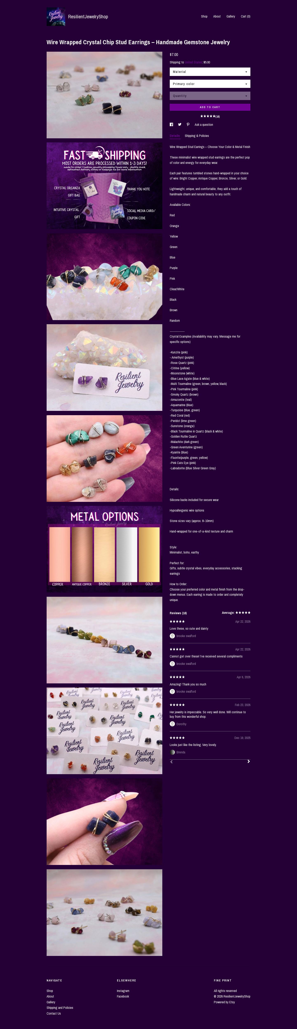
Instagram (123, 990)
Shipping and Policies (60, 1007)
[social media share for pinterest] (188, 124)
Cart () (245, 16)
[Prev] (171, 762)
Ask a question (204, 124)
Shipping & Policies (197, 135)
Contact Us (54, 1013)
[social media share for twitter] (180, 124)
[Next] (248, 762)
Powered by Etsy (224, 1002)
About (217, 16)
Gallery (230, 16)
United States (193, 62)
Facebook (123, 996)
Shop (204, 16)
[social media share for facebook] (172, 124)
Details (175, 135)
